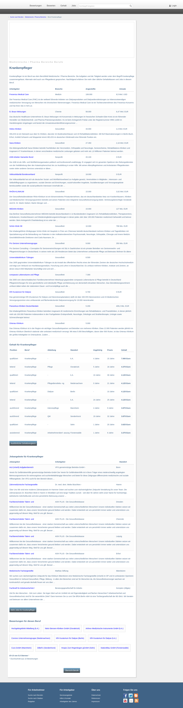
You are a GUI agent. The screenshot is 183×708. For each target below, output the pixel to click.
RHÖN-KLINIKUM (16, 192)
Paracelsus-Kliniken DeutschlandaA (23, 306)
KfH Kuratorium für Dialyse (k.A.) (103, 638)
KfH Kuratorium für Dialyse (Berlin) (70, 638)
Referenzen (96, 698)
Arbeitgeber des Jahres (68, 701)
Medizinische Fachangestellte (21, 571)
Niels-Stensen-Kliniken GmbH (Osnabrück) (62, 628)
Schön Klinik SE (15, 226)
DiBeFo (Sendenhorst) (46, 648)
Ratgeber (31, 701)
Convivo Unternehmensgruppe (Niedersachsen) (30, 638)
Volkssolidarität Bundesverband (22, 174)
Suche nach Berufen (16, 17)
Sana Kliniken (15, 143)
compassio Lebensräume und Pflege (24, 275)
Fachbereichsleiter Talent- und (21, 502)
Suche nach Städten (35, 698)
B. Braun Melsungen (17, 112)
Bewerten (51, 6)
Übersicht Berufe (72, 670)
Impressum (96, 701)
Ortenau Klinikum (16, 323)
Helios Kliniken (15, 129)
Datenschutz (96, 695)
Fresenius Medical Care (19, 94)
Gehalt (63, 6)
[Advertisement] (71, 40)
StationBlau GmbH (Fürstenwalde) (114, 648)
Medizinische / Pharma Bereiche (35, 17)
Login (173, 6)
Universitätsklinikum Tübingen (21, 257)
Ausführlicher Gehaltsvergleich (23, 443)
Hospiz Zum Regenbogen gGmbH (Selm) (78, 648)
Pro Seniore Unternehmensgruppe (23, 243)
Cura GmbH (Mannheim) (21, 648)
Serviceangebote (66, 695)
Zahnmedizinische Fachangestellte (23, 485)
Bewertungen (36, 6)
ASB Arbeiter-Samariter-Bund (21, 157)
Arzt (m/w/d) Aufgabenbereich (21, 467)
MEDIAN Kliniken (16, 209)
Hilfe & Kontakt (65, 698)
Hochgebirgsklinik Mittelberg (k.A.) (25, 628)
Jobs (74, 6)
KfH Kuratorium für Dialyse (20, 292)
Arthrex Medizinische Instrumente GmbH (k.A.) (105, 628)
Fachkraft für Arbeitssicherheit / (22, 588)
